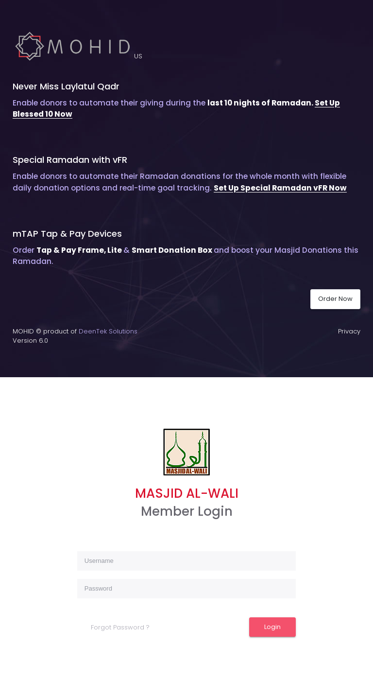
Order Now (335, 298)
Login (272, 626)
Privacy (349, 331)
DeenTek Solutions (108, 331)
